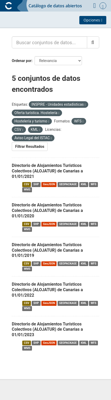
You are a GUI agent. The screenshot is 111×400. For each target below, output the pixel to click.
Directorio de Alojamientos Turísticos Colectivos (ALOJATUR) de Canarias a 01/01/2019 (47, 250)
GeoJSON (49, 184)
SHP (36, 184)
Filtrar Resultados (29, 146)
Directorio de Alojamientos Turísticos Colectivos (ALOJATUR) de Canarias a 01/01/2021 (47, 171)
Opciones (93, 20)
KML (84, 184)
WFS (93, 184)
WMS (27, 189)
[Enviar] (93, 42)
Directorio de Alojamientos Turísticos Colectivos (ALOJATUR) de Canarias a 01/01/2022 (47, 290)
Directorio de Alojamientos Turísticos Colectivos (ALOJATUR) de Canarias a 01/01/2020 (47, 210)
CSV (26, 184)
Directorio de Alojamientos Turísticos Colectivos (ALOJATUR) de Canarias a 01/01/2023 (47, 329)
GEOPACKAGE (68, 184)
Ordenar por (21, 61)
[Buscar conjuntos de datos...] (49, 42)
